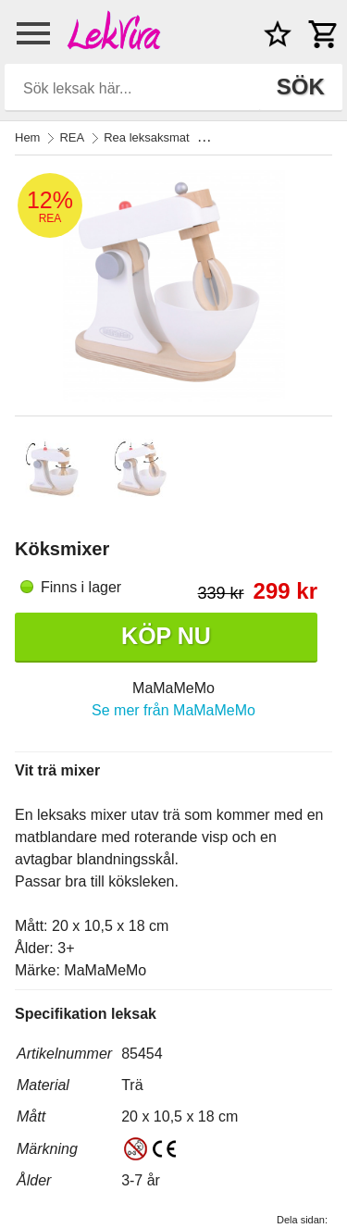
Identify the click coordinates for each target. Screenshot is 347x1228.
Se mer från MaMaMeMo (173, 710)
